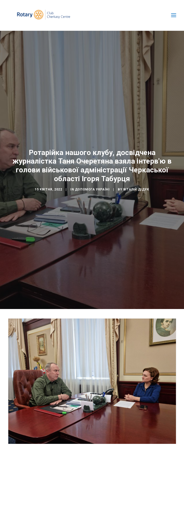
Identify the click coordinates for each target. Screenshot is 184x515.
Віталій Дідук (136, 187)
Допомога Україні (92, 187)
